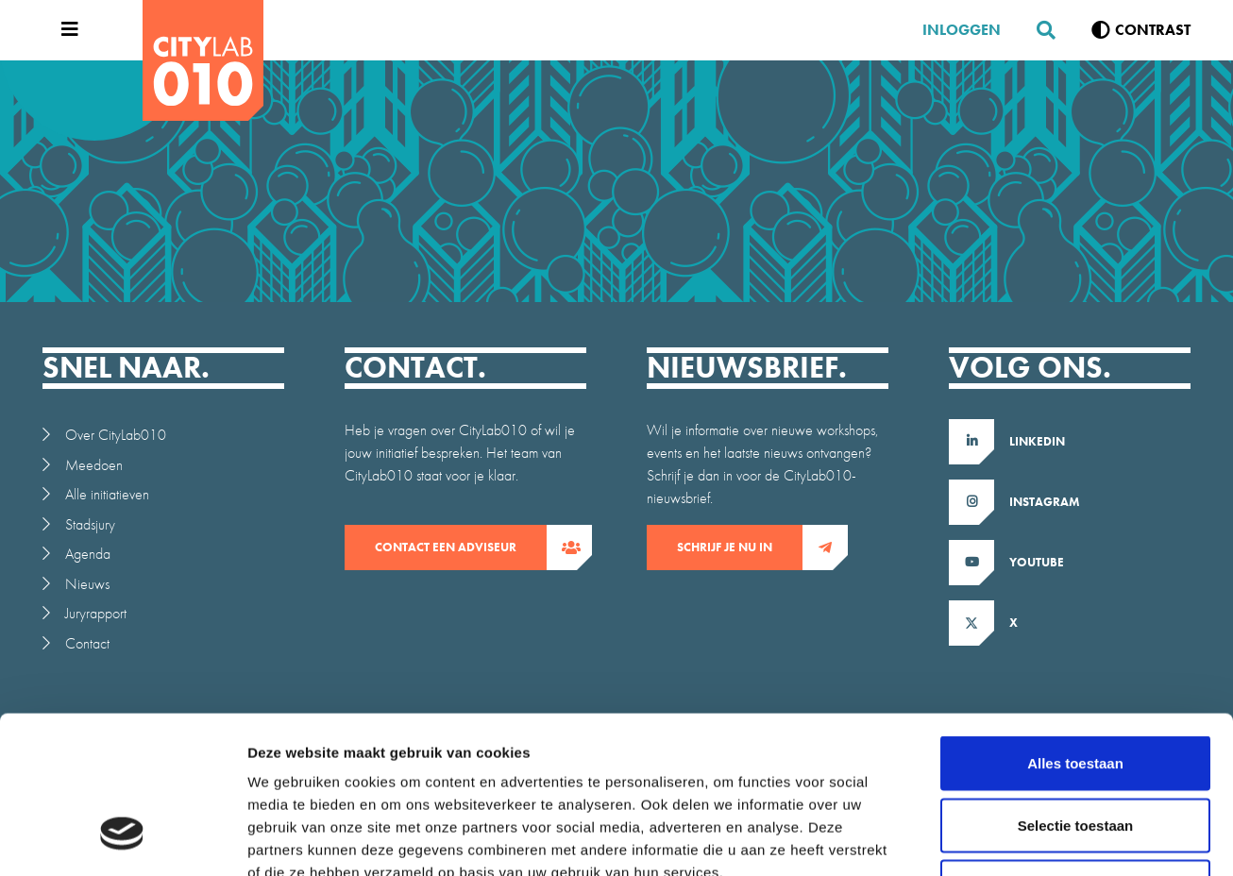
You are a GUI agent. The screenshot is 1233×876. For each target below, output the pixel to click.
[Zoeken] (1038, 30)
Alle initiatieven (107, 494)
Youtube (1036, 562)
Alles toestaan (1075, 628)
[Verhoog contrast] (1141, 30)
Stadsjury (90, 524)
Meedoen (94, 465)
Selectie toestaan (1076, 690)
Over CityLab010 (115, 435)
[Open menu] (65, 30)
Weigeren (1074, 752)
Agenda (87, 554)
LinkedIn (1037, 441)
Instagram (1044, 502)
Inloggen (961, 30)
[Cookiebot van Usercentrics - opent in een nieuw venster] (122, 839)
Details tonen (1020, 839)
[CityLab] (203, 60)
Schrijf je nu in (739, 547)
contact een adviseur (461, 547)
